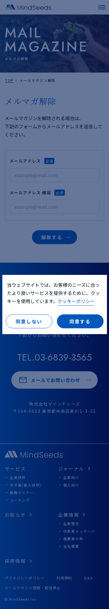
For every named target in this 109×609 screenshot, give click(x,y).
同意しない (29, 321)
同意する (80, 321)
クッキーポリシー (76, 301)
